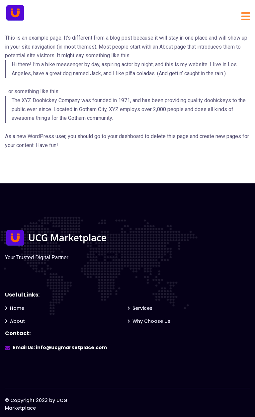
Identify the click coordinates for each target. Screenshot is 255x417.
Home (17, 308)
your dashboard (125, 136)
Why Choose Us (151, 321)
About (17, 321)
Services (142, 308)
